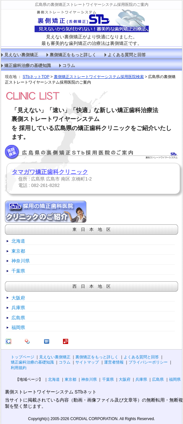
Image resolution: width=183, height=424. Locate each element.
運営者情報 (114, 362)
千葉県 (18, 270)
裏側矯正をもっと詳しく (73, 55)
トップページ (22, 357)
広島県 (18, 317)
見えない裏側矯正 (21, 55)
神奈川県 (20, 260)
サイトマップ (87, 362)
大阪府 (18, 297)
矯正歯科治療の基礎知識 (27, 65)
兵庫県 (18, 307)
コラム (68, 65)
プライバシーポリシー (148, 362)
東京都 (18, 251)
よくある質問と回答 (127, 55)
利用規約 (18, 367)
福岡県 (18, 327)
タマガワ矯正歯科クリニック (50, 172)
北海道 (18, 241)
